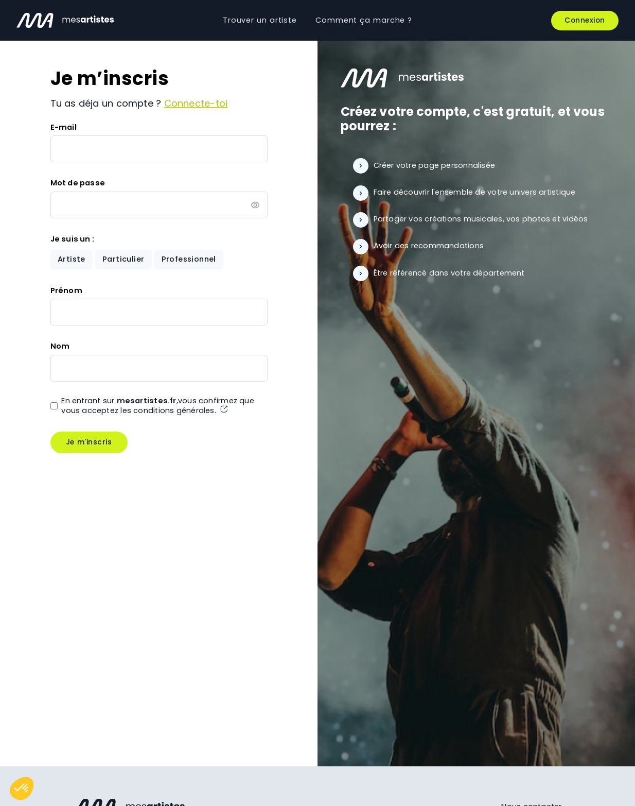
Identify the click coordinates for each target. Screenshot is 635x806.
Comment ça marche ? (363, 20)
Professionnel (189, 259)
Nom (60, 346)
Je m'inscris (89, 442)
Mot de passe (77, 183)
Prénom (66, 290)
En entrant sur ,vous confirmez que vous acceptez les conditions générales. (157, 406)
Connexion (585, 20)
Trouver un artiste (260, 20)
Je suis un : (72, 239)
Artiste (71, 259)
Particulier (123, 259)
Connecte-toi (196, 103)
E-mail (63, 127)
